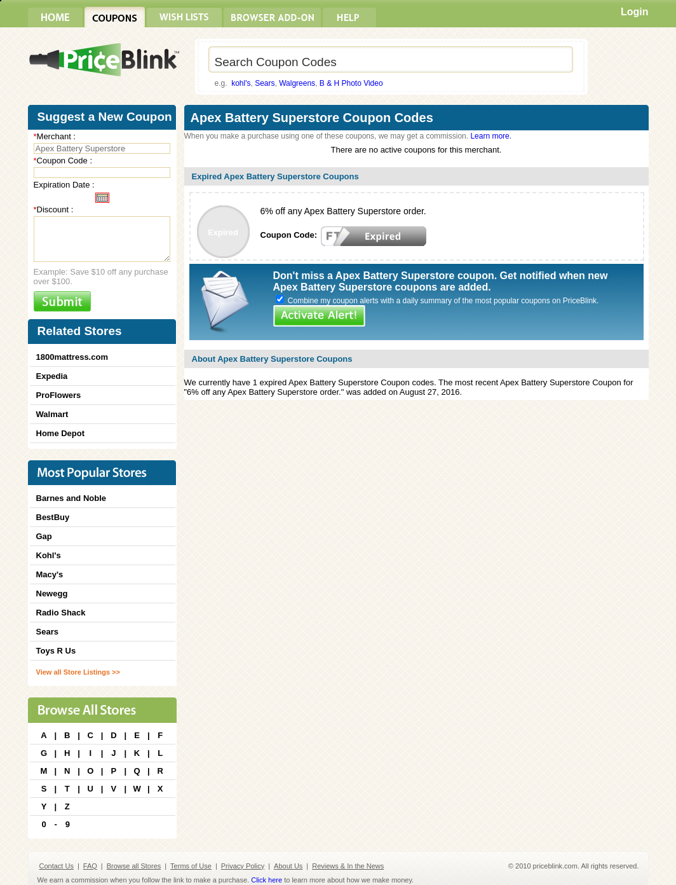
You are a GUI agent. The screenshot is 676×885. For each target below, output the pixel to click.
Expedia (52, 376)
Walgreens (297, 83)
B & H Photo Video (351, 83)
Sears (264, 83)
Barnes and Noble (71, 498)
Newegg (52, 593)
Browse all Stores (134, 866)
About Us (288, 866)
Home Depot (60, 433)
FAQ (90, 866)
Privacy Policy (242, 866)
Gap (44, 536)
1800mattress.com (72, 357)
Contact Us (56, 866)
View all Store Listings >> (78, 672)
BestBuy (53, 517)
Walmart (52, 414)
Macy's (50, 574)
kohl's (240, 83)
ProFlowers (58, 395)
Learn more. (490, 136)
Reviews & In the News (348, 866)
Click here (266, 880)
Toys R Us (56, 650)
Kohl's (48, 555)
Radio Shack (61, 612)
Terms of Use (191, 866)
